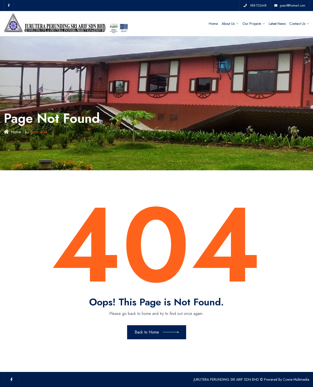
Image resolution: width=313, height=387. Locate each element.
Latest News (277, 23)
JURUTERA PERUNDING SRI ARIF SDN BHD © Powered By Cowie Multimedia (251, 379)
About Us (228, 23)
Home (213, 23)
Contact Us (297, 23)
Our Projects (251, 23)
